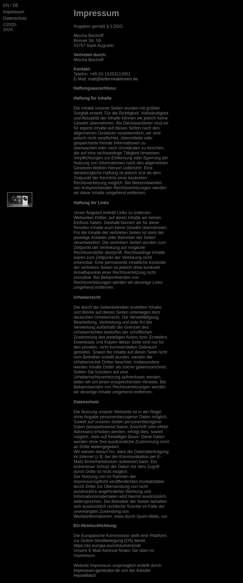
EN (6, 5)
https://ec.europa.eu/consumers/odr (107, 545)
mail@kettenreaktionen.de (113, 79)
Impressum (13, 11)
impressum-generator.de (97, 570)
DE (16, 5)
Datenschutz (15, 18)
